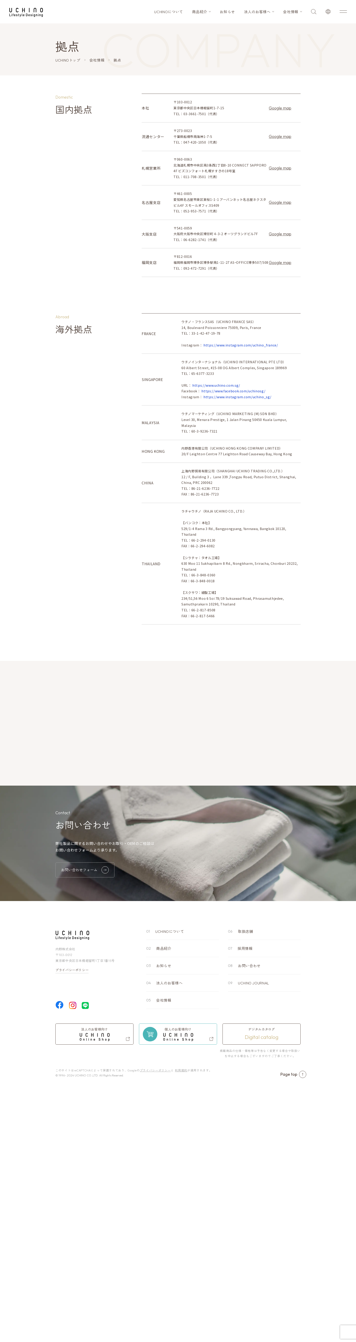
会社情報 (290, 11)
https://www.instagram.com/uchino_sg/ (237, 522)
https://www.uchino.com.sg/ (216, 511)
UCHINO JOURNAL (253, 1233)
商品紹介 (199, 11)
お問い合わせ (249, 1216)
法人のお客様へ (257, 11)
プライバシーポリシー (72, 1220)
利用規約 (181, 1320)
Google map (280, 108)
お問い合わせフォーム (85, 1120)
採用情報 (245, 1198)
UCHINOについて (168, 11)
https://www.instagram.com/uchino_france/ (240, 470)
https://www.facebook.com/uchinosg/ (233, 516)
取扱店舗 (245, 1181)
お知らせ (227, 11)
